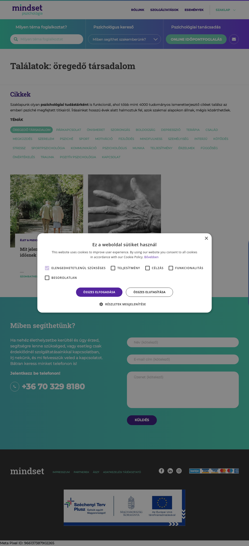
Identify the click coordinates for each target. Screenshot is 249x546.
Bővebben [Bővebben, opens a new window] (151, 257)
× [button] (206, 238)
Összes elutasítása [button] (149, 292)
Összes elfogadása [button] (99, 292)
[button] (124, 304)
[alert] (124, 273)
